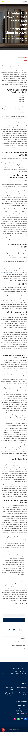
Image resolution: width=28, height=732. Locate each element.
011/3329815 (21, 708)
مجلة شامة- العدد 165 (20, 641)
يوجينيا (23, 634)
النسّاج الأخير (22, 648)
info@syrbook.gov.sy (19, 711)
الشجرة (23, 638)
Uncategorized (21, 57)
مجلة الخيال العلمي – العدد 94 (18, 645)
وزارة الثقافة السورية (21, 687)
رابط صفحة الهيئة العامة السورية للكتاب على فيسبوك (8, 693)
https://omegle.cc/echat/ (7, 272)
